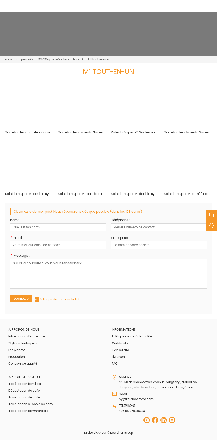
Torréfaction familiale (24, 384)
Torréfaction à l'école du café (30, 404)
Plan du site (120, 350)
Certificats (120, 343)
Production (16, 357)
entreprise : (120, 238)
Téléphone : (120, 220)
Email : (16, 238)
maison (11, 59)
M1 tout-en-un (98, 59)
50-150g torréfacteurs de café (60, 59)
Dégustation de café (24, 390)
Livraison (118, 357)
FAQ (115, 363)
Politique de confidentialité (60, 299)
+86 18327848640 (132, 411)
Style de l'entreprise (23, 343)
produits (27, 59)
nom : (14, 220)
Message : (20, 256)
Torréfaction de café (24, 397)
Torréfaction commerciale (28, 411)
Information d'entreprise (26, 336)
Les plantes (16, 350)
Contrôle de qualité (22, 363)
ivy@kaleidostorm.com (136, 399)
